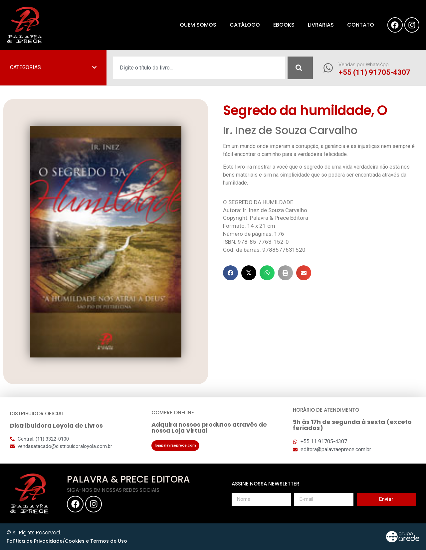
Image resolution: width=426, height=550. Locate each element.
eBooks (281, 25)
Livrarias (318, 25)
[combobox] (199, 68)
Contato (357, 25)
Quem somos (195, 25)
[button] (230, 272)
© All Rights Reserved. (34, 532)
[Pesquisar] (300, 68)
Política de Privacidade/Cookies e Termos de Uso (67, 541)
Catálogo (242, 25)
